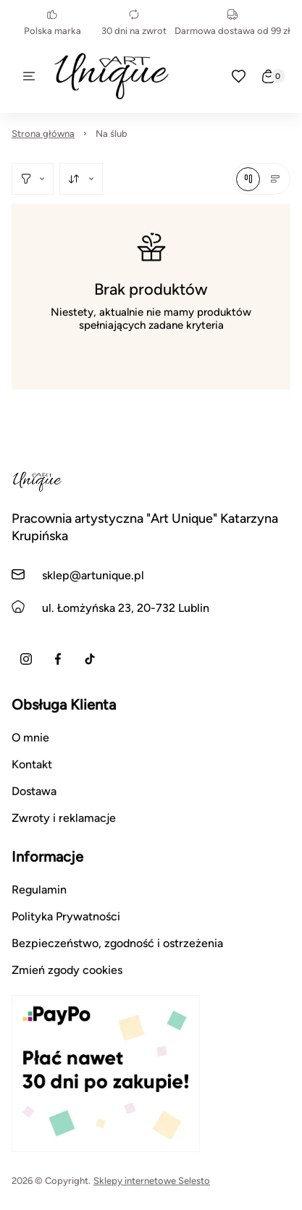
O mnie (30, 737)
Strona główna (43, 133)
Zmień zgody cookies (67, 970)
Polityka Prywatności (66, 916)
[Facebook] (57, 658)
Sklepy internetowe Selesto (151, 1180)
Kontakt (32, 764)
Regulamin (39, 889)
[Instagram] (26, 658)
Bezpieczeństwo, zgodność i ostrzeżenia (117, 943)
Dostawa (34, 791)
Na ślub (111, 133)
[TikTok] (89, 658)
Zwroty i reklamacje (64, 818)
